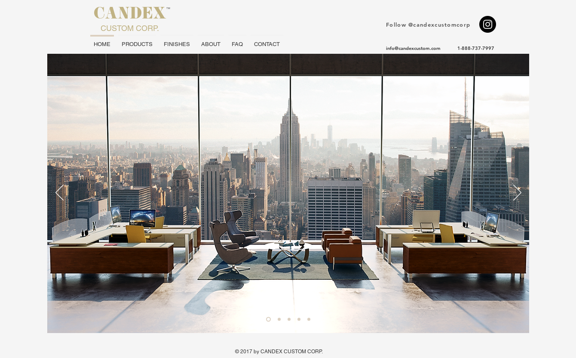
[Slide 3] (289, 319)
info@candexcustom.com (413, 48)
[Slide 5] (308, 319)
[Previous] (59, 193)
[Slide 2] (279, 319)
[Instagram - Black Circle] (487, 24)
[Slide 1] (268, 319)
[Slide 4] (298, 319)
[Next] (517, 193)
